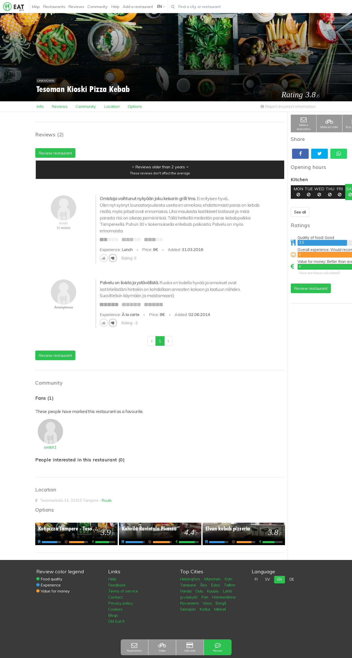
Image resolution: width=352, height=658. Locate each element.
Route (107, 500)
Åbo (204, 584)
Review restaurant (311, 288)
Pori (205, 597)
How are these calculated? (319, 273)
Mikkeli (220, 609)
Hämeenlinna (224, 597)
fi (256, 579)
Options (135, 106)
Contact (115, 597)
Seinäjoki (188, 609)
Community (86, 106)
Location (112, 106)
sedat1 (50, 447)
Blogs (113, 615)
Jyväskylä (189, 597)
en (279, 579)
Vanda (186, 590)
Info (40, 106)
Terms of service (123, 590)
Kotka (205, 609)
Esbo (216, 584)
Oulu (199, 590)
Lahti (227, 590)
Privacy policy (120, 603)
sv (267, 579)
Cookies (115, 609)
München (213, 578)
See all (300, 211)
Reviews (60, 106)
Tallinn (229, 584)
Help (112, 578)
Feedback (117, 584)
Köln (228, 578)
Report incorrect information (288, 106)
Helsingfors (190, 578)
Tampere (188, 584)
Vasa (208, 603)
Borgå (220, 603)
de (292, 579)
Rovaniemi (190, 603)
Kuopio (213, 590)
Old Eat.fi (116, 621)
